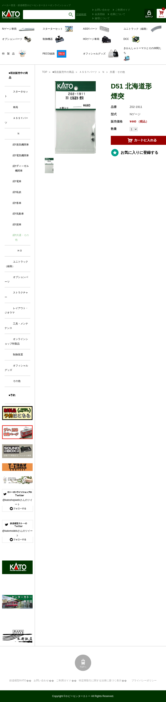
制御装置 (18, 354)
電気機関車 (22, 155)
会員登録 (100, 14)
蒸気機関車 (22, 144)
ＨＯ (19, 250)
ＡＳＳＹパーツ (88, 72)
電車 (18, 181)
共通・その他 (117, 72)
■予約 (12, 395)
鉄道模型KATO (17, 680)
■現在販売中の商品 (63, 72)
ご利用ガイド (122, 10)
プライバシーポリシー (144, 680)
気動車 (20, 213)
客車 (18, 203)
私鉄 (18, 192)
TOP (44, 72)
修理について (102, 18)
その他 (16, 381)
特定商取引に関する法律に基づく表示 (100, 680)
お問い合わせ (102, 10)
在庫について (117, 14)
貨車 (18, 224)
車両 (15, 107)
